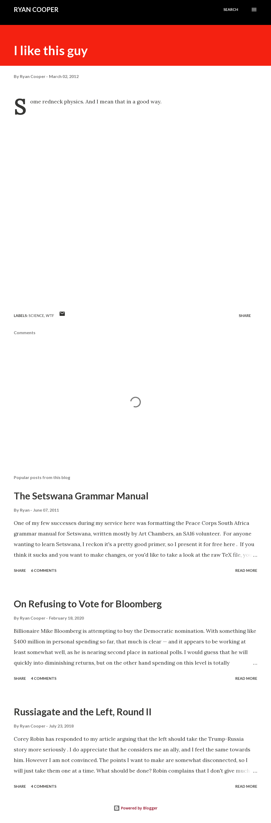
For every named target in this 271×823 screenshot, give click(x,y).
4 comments (43, 678)
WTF (50, 315)
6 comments (43, 570)
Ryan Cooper (36, 9)
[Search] (230, 9)
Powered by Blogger (135, 808)
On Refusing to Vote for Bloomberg (88, 603)
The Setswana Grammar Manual (81, 496)
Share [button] (245, 315)
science (36, 315)
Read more (246, 570)
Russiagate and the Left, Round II (83, 711)
